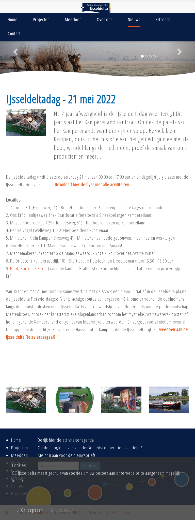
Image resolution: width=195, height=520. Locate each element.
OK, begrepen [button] (30, 510)
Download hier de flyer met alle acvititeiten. (92, 184)
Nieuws (134, 20)
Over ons (104, 20)
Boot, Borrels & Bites (28, 268)
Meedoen (73, 20)
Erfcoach (163, 20)
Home (13, 20)
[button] (14, 50)
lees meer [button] (62, 510)
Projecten (41, 20)
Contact (14, 33)
